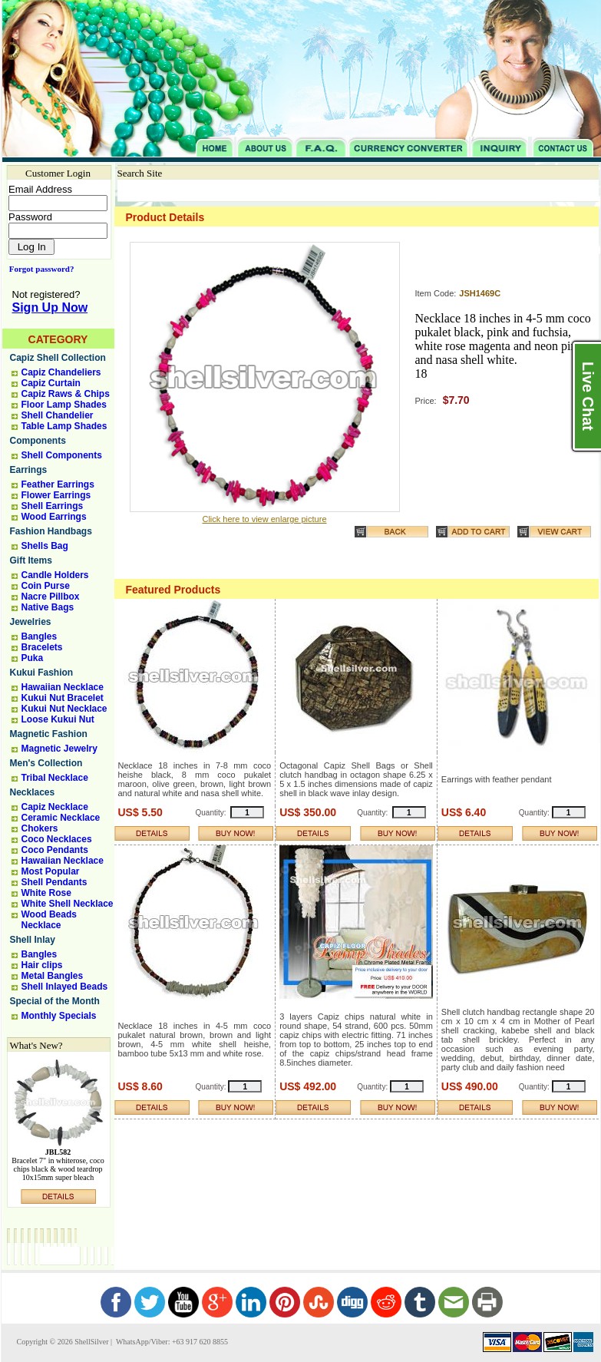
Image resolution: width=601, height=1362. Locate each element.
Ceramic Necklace (61, 817)
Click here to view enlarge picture (264, 519)
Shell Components (61, 455)
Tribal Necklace (54, 777)
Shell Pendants (54, 882)
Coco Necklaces (56, 839)
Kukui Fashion (42, 672)
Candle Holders (55, 575)
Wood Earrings (54, 516)
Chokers (39, 828)
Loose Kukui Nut (57, 719)
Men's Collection (46, 763)
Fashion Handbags (51, 531)
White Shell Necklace (67, 903)
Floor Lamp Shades (64, 404)
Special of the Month (55, 1001)
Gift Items (31, 560)
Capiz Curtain (51, 383)
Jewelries (30, 622)
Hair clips (42, 965)
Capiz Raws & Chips (65, 393)
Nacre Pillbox (50, 596)
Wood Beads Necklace (49, 920)
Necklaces (32, 792)
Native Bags (47, 607)
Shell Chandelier (57, 415)
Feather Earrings (57, 484)
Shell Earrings (52, 506)
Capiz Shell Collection (58, 357)
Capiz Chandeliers (61, 372)
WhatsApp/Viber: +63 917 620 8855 (171, 1341)
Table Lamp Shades (64, 426)
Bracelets (42, 647)
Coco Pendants (54, 850)
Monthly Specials (59, 1015)
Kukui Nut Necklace (64, 708)
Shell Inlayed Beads (64, 986)
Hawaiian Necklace (62, 687)
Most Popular (50, 871)
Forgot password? (38, 268)
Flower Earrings (56, 495)
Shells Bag (44, 546)
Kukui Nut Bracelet (62, 698)
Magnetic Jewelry (59, 748)
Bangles (39, 636)
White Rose (46, 893)
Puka (32, 658)
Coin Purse (45, 585)
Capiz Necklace (54, 807)
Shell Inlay (32, 939)
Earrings (29, 469)
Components (38, 440)
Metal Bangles (52, 975)
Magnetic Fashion (49, 734)
